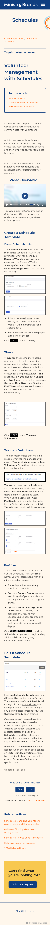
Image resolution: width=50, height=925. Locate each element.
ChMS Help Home (25, 911)
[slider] (14, 204)
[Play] (7, 205)
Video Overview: (17, 98)
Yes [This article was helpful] (20, 789)
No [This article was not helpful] (30, 789)
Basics (11, 41)
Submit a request (36, 800)
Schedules (32, 38)
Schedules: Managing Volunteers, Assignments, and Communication (22, 822)
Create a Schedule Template (23, 102)
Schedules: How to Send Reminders (23, 838)
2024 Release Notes (14, 848)
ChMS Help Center (13, 38)
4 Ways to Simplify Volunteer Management (19, 831)
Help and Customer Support (19, 843)
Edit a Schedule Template (22, 106)
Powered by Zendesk (38, 923)
